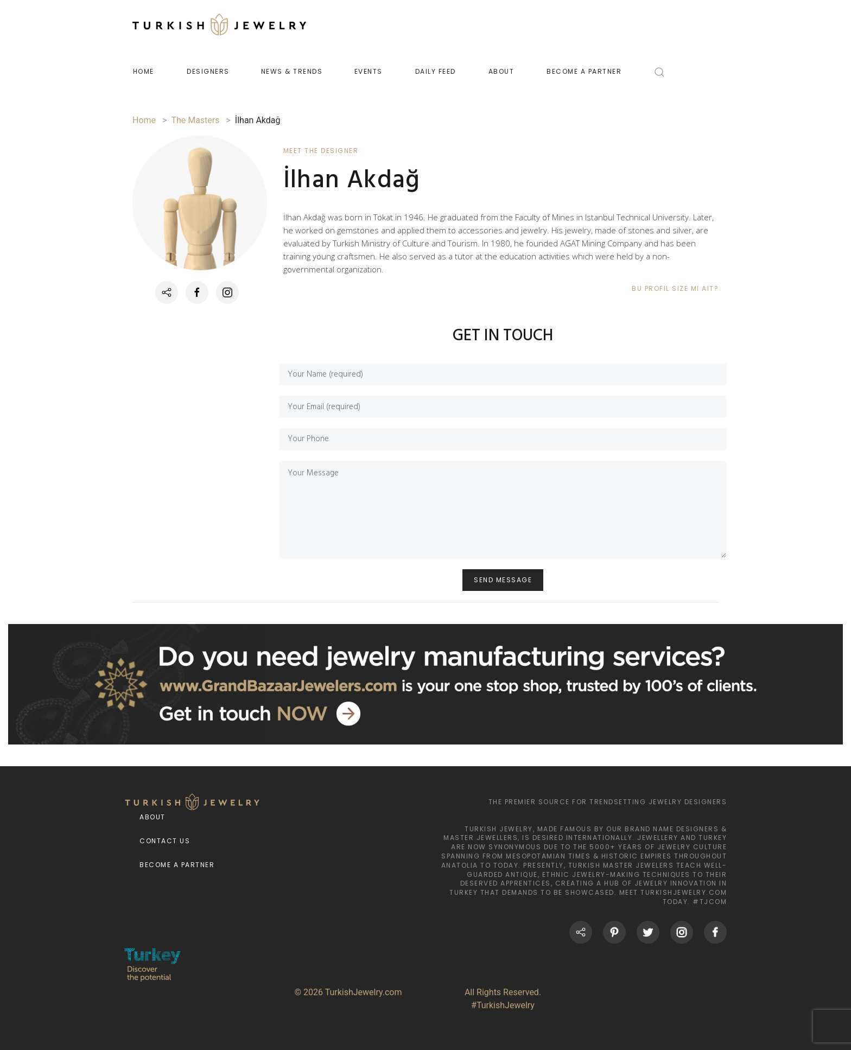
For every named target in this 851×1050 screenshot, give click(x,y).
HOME (143, 71)
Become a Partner (176, 865)
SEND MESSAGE (503, 580)
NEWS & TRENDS (292, 71)
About (152, 817)
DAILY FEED (435, 71)
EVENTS (368, 71)
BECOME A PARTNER (584, 71)
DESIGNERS (208, 71)
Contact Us (164, 841)
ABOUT (501, 71)
